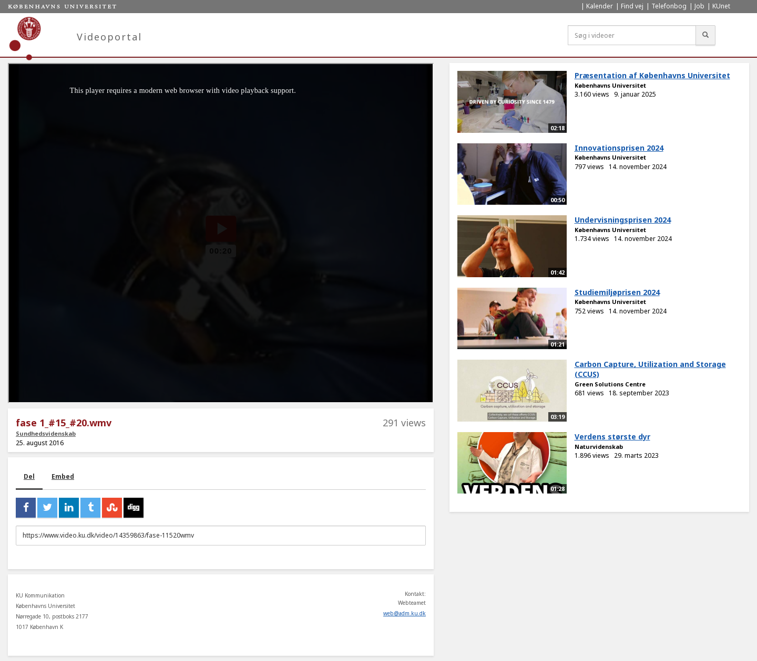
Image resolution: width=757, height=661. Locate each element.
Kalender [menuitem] (599, 6)
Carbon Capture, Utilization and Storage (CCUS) (650, 369)
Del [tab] (29, 476)
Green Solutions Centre (610, 384)
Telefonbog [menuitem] (669, 6)
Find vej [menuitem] (632, 6)
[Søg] (705, 35)
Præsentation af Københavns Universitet (652, 75)
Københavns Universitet (610, 85)
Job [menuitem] (699, 6)
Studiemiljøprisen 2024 (617, 292)
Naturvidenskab (599, 446)
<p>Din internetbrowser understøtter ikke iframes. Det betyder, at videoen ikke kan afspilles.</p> (221, 233)
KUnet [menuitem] (721, 6)
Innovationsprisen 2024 (619, 148)
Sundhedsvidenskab (46, 433)
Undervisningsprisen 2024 (623, 220)
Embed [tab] (63, 476)
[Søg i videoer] (632, 35)
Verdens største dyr (612, 437)
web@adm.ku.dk (404, 613)
